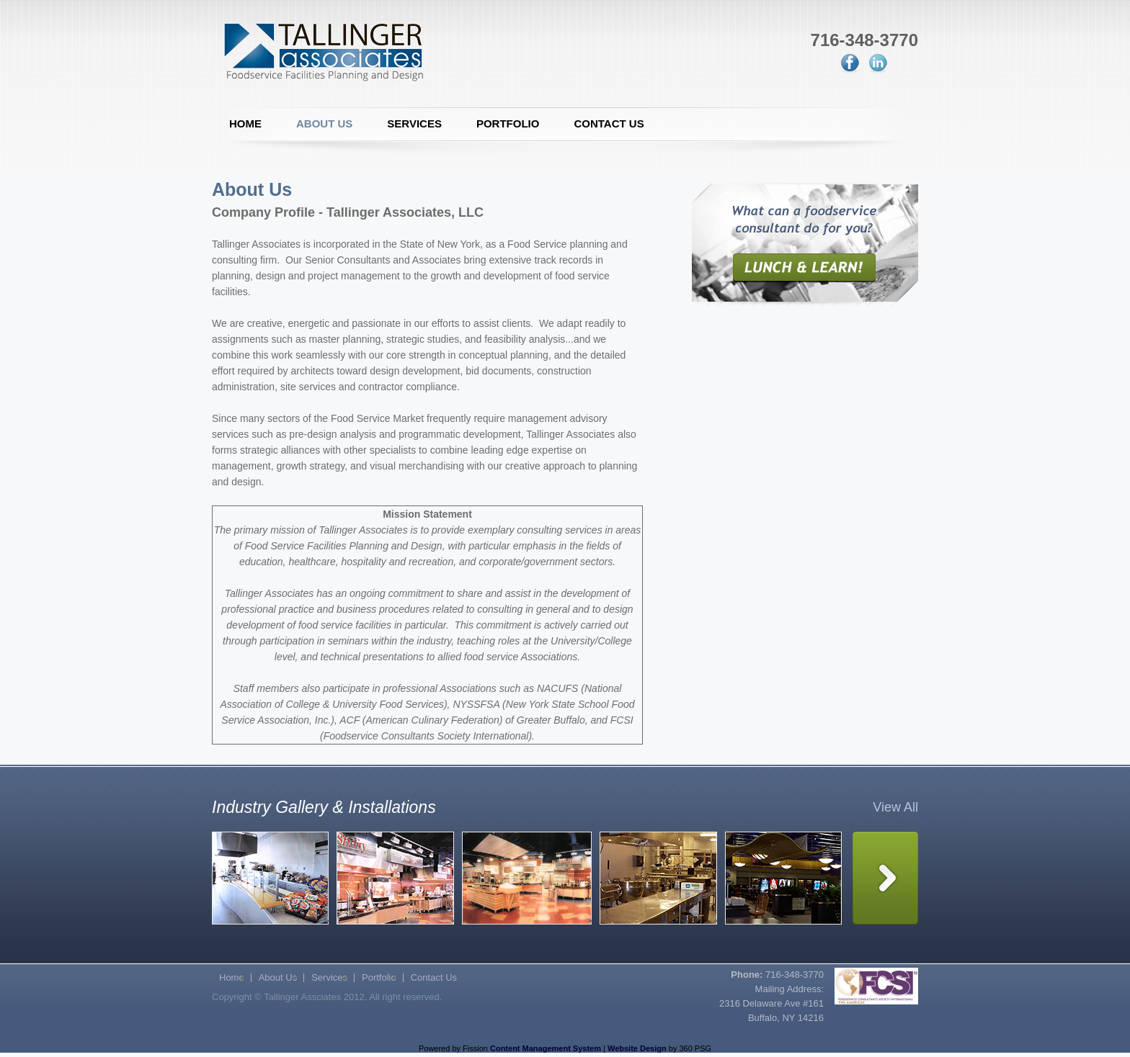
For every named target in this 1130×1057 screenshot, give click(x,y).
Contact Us (609, 123)
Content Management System (545, 1048)
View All (895, 807)
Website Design (637, 1048)
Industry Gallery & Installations (324, 807)
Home (245, 123)
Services (414, 123)
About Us (324, 123)
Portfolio (508, 123)
